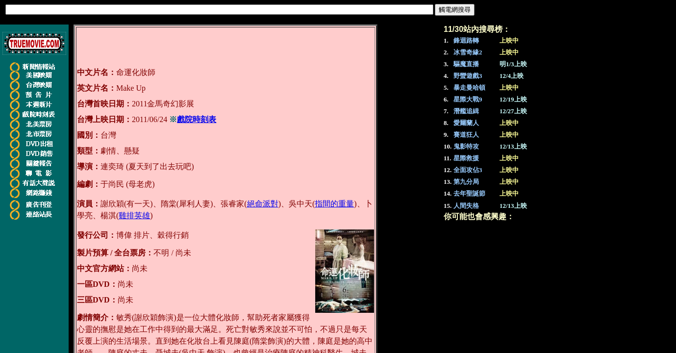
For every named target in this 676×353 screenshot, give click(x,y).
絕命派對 (262, 204)
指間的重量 (334, 204)
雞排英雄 (134, 215)
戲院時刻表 (196, 119)
